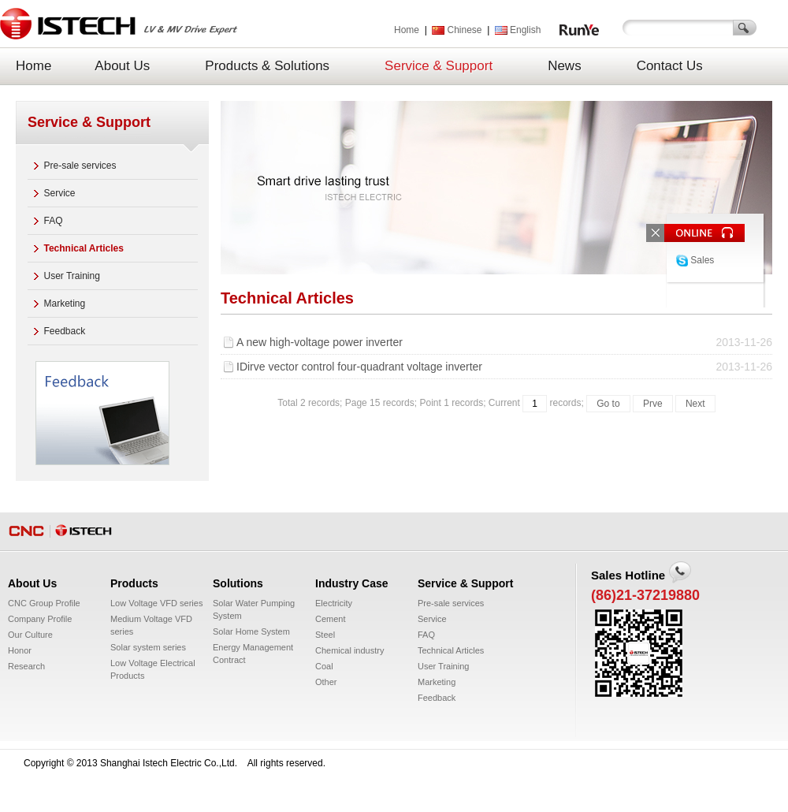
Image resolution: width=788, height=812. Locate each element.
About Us (122, 65)
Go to (608, 403)
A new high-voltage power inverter (504, 342)
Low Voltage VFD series (156, 603)
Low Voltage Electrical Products (152, 669)
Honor (20, 650)
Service (60, 193)
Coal (324, 666)
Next (695, 403)
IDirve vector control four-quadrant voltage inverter (504, 366)
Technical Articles (84, 248)
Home (406, 29)
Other (326, 682)
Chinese (456, 29)
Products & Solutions (267, 65)
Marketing (65, 303)
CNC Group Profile (44, 603)
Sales (695, 260)
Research (26, 666)
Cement (330, 619)
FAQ (53, 220)
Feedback (65, 331)
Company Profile (40, 619)
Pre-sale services (80, 165)
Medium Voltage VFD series (151, 625)
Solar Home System (251, 631)
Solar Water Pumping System (254, 609)
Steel (325, 634)
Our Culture (30, 634)
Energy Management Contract (253, 654)
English (518, 29)
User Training (72, 275)
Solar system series (148, 647)
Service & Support (438, 65)
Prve (653, 403)
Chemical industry (349, 650)
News (565, 65)
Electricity (333, 603)
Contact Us (670, 65)
